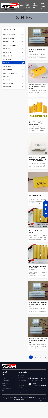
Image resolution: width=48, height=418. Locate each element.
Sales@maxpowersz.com (39, 385)
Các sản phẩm (28, 5)
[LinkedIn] (45, 213)
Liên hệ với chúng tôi (5, 384)
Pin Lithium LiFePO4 (21, 376)
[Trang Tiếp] (45, 357)
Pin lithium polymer (21, 386)
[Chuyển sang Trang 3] (40, 357)
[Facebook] (45, 209)
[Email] (45, 205)
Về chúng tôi (35, 5)
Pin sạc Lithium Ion (22, 381)
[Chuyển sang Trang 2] (36, 357)
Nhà (21, 6)
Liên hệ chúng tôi (43, 5)
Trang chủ (4, 378)
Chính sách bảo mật (6, 389)
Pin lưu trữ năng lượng (22, 391)
